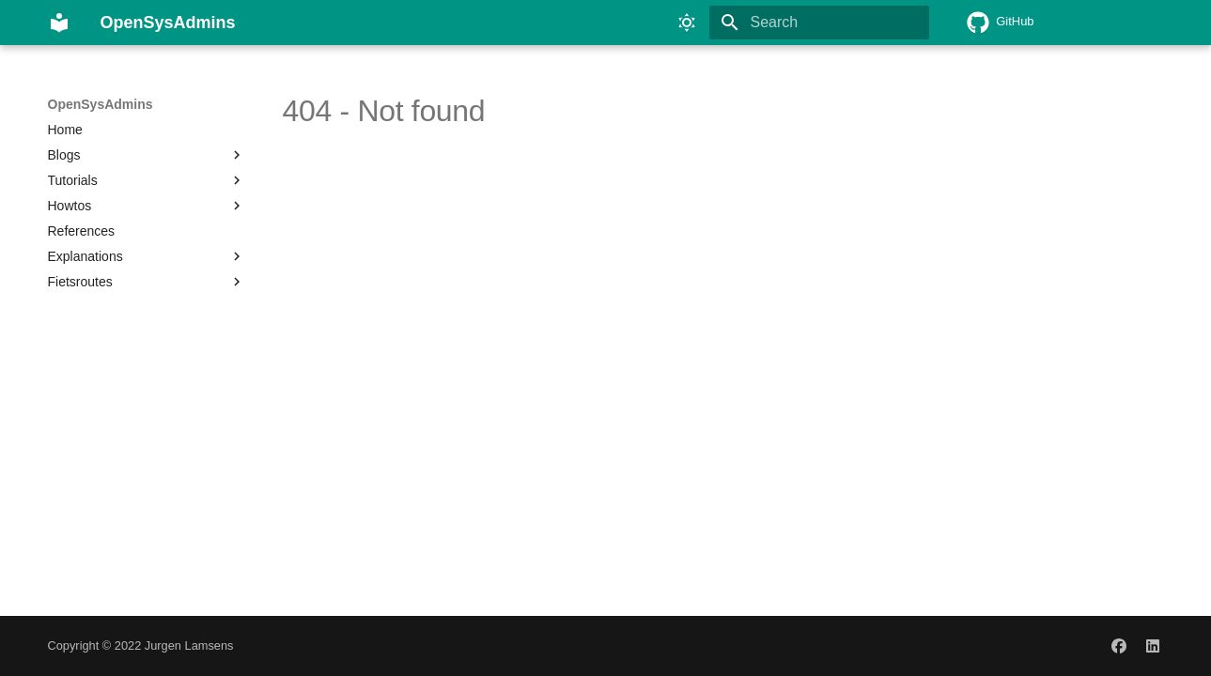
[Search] (819, 22)
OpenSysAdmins (100, 104)
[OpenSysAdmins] (59, 22)
